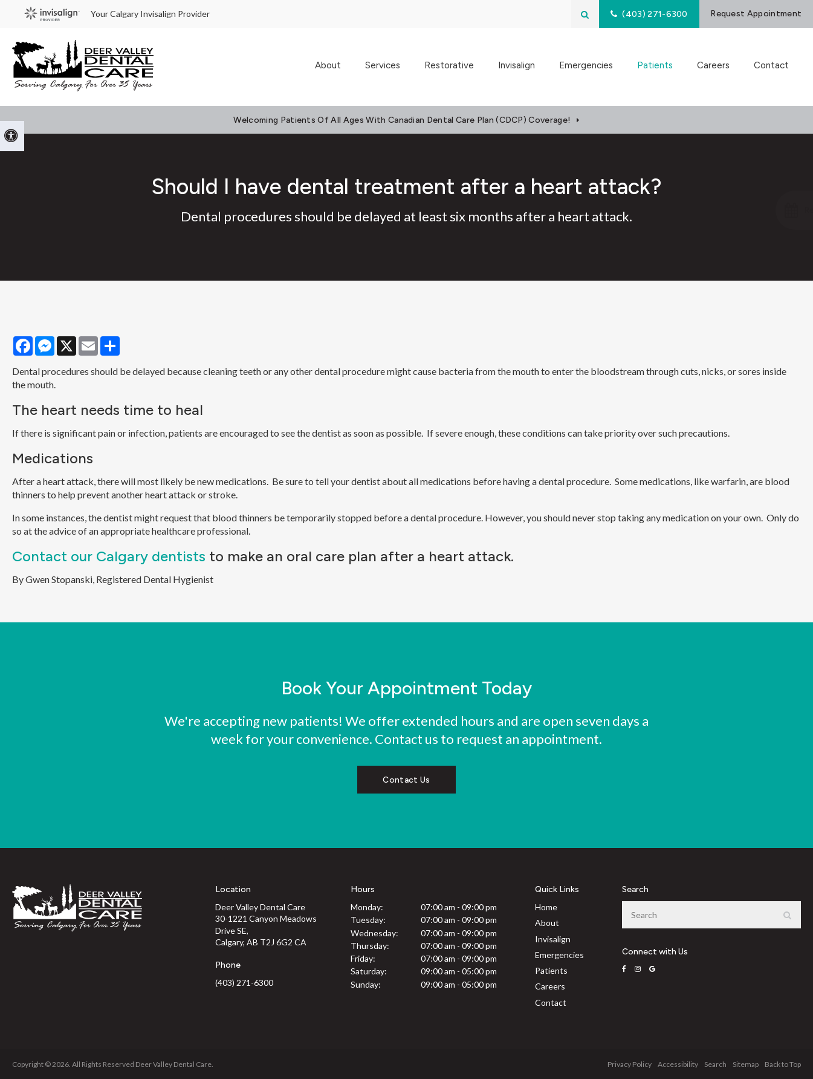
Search (715, 1064)
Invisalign (516, 66)
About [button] (328, 66)
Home (546, 907)
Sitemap (746, 1064)
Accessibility (678, 1064)
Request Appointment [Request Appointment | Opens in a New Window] (751, 13)
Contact (771, 66)
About (547, 923)
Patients (551, 970)
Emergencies (586, 66)
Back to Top (783, 1064)
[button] (748, 210)
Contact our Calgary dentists (109, 556)
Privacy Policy (629, 1064)
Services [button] (382, 66)
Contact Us (406, 780)
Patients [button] (655, 66)
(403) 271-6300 (244, 982)
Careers (713, 66)
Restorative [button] (449, 66)
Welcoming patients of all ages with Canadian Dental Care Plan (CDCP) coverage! (402, 120)
